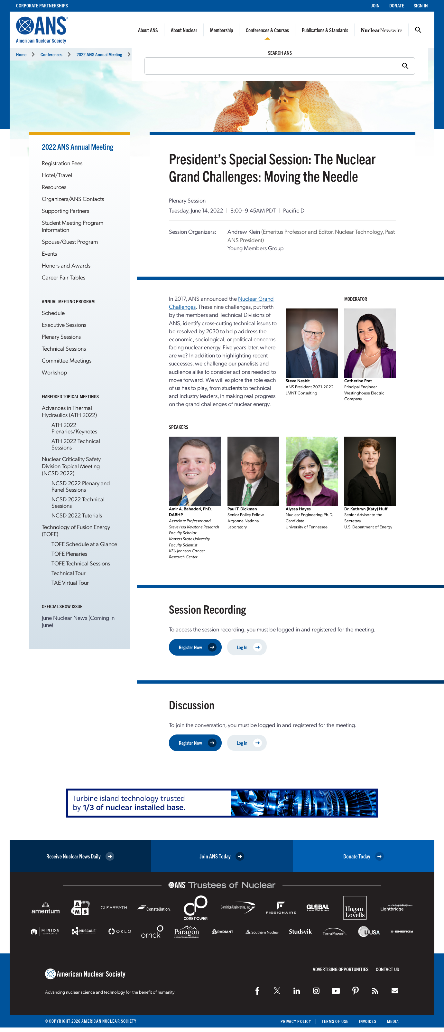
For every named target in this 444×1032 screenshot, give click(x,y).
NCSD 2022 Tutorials (76, 515)
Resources (54, 186)
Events (49, 253)
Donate (396, 5)
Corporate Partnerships (42, 5)
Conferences (51, 54)
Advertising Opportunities (340, 969)
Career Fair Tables (63, 277)
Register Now (198, 647)
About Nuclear (184, 30)
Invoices (367, 1021)
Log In (249, 647)
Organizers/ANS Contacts (73, 198)
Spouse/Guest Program (70, 241)
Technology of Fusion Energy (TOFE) (76, 530)
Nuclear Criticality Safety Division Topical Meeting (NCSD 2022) (71, 466)
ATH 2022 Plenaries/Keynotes (74, 428)
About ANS (148, 30)
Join (375, 5)
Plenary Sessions (61, 336)
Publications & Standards (325, 30)
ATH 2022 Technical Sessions (75, 444)
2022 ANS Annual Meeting (99, 54)
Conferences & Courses (267, 30)
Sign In (421, 5)
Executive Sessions (64, 324)
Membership (221, 30)
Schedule (53, 312)
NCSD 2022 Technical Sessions (78, 502)
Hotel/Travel (57, 174)
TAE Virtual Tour (70, 582)
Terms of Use (335, 1021)
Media (393, 1021)
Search (418, 30)
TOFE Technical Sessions (80, 563)
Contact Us (387, 969)
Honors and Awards (66, 265)
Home (21, 54)
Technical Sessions (152, 54)
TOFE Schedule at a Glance (84, 543)
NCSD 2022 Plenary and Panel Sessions (80, 486)
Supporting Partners (65, 210)
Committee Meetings (66, 360)
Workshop (54, 372)
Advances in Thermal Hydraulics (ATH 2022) (69, 411)
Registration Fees (62, 162)
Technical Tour (68, 572)
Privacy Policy (296, 1021)
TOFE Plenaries (69, 553)
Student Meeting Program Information (72, 226)
